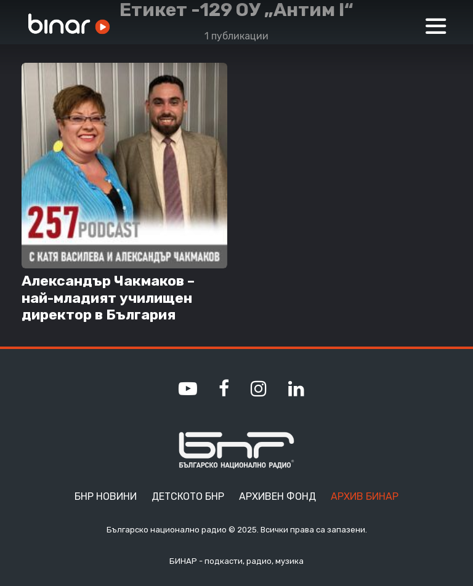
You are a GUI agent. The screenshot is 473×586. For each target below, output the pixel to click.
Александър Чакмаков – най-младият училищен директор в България (108, 298)
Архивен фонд (277, 496)
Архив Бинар (364, 496)
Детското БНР (188, 496)
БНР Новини (106, 496)
